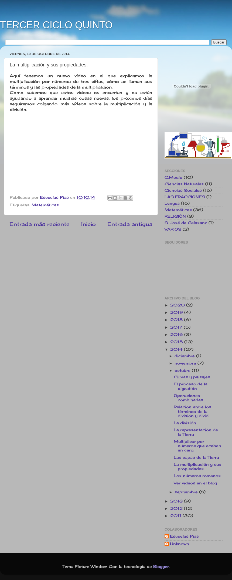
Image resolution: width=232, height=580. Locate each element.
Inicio (88, 224)
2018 (177, 320)
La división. (185, 423)
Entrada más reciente (39, 224)
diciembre (185, 356)
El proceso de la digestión (190, 386)
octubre (183, 370)
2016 (177, 334)
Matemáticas (45, 205)
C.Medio (173, 177)
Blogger (161, 566)
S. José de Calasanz (186, 223)
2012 (177, 508)
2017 (177, 327)
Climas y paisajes (192, 377)
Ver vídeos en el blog (195, 483)
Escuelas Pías (184, 536)
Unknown (179, 544)
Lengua (172, 203)
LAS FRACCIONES (185, 197)
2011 (176, 516)
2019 (177, 312)
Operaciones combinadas (188, 397)
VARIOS (173, 229)
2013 (177, 501)
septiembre (187, 492)
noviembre (186, 363)
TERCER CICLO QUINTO (56, 25)
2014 (177, 349)
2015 (177, 342)
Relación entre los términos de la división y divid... (192, 411)
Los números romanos (197, 476)
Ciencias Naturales (184, 184)
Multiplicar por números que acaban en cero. (197, 445)
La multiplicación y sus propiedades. (197, 466)
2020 (178, 305)
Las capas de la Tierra (196, 457)
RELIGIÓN (175, 216)
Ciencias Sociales (183, 190)
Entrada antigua (129, 224)
